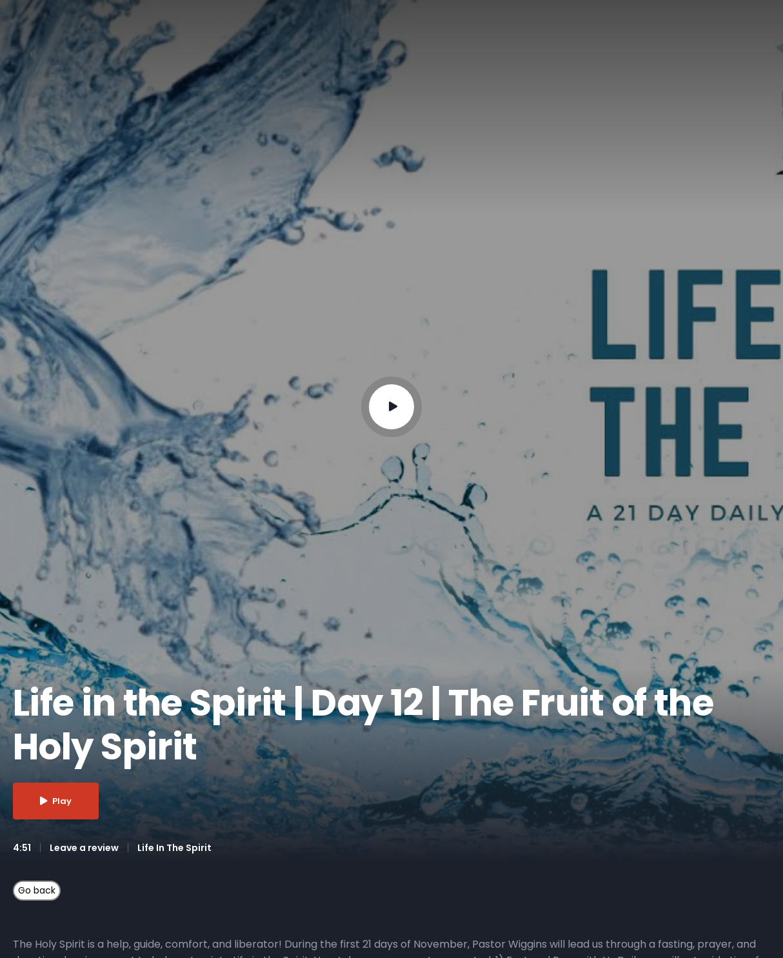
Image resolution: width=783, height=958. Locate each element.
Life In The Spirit (174, 847)
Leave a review (84, 847)
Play (56, 801)
